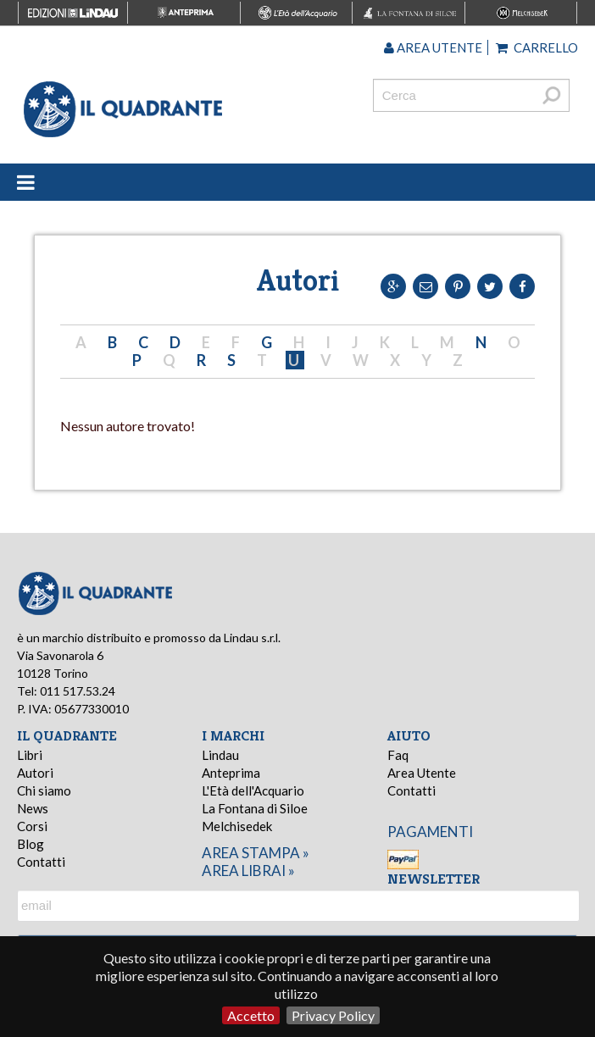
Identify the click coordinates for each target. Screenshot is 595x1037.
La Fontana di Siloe (255, 808)
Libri (29, 754)
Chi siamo (44, 790)
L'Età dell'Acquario (253, 790)
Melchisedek (237, 826)
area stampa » (255, 853)
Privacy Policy (333, 1015)
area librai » (248, 870)
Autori (35, 772)
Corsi (32, 826)
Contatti (41, 861)
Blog (30, 843)
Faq (398, 754)
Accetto (251, 1015)
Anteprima (231, 772)
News (32, 808)
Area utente (433, 47)
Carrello (537, 47)
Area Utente (421, 772)
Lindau (220, 754)
